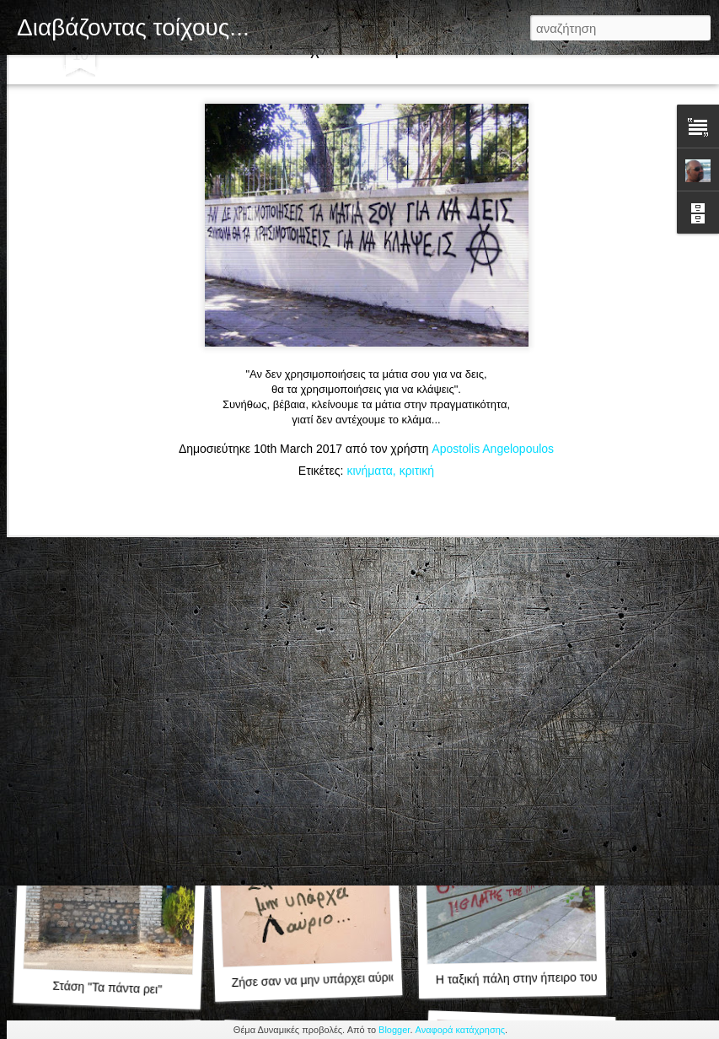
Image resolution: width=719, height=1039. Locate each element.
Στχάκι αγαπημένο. (113, 758)
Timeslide (393, 69)
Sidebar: (261, 69)
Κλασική (29, 69)
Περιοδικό (142, 69)
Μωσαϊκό (204, 69)
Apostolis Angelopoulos (493, 352)
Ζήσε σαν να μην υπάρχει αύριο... (319, 979)
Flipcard (84, 69)
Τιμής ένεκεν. (311, 751)
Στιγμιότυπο (326, 69)
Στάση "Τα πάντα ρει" (107, 988)
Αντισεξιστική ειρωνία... (519, 748)
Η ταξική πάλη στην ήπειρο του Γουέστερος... (554, 978)
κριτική (417, 374)
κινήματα (369, 374)
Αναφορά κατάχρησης (461, 1030)
